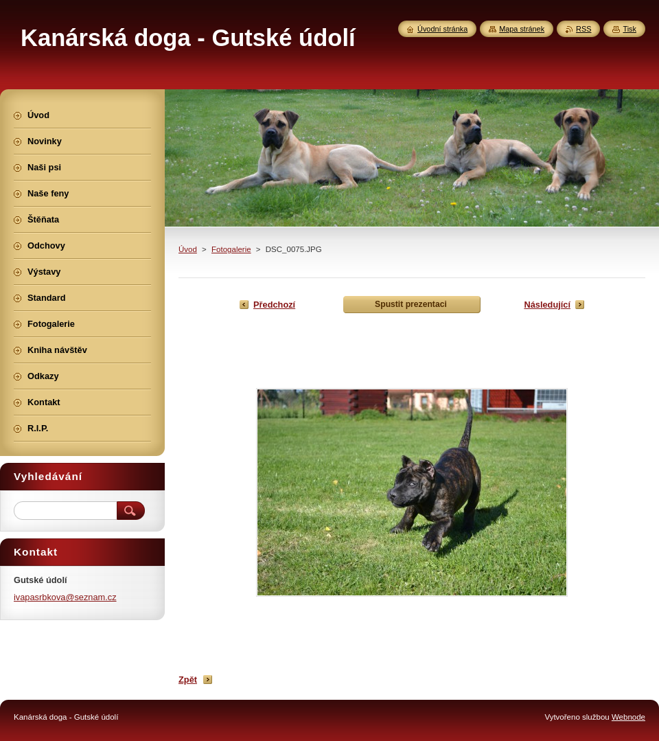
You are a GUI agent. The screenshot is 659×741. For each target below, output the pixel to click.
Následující (547, 304)
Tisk (629, 29)
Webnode (628, 717)
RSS (583, 29)
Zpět (187, 679)
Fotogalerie (231, 249)
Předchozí (274, 304)
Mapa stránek (521, 29)
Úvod (187, 249)
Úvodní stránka (442, 29)
